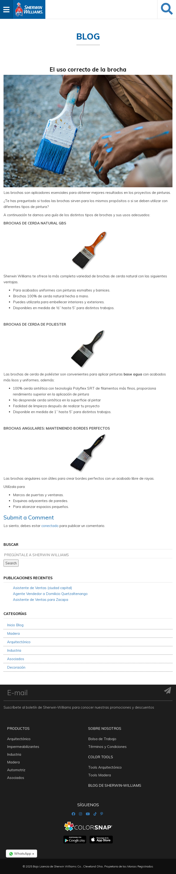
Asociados (15, 659)
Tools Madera (99, 775)
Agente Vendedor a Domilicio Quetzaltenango (50, 593)
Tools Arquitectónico (105, 767)
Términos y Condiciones (107, 746)
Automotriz (16, 770)
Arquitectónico (19, 642)
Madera (13, 633)
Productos (18, 728)
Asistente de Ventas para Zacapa (40, 599)
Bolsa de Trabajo (102, 739)
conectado (50, 525)
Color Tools (100, 757)
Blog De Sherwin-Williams (114, 785)
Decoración (16, 667)
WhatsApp (21, 853)
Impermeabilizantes (23, 746)
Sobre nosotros (104, 728)
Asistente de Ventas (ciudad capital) (42, 588)
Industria (14, 650)
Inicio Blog (15, 625)
